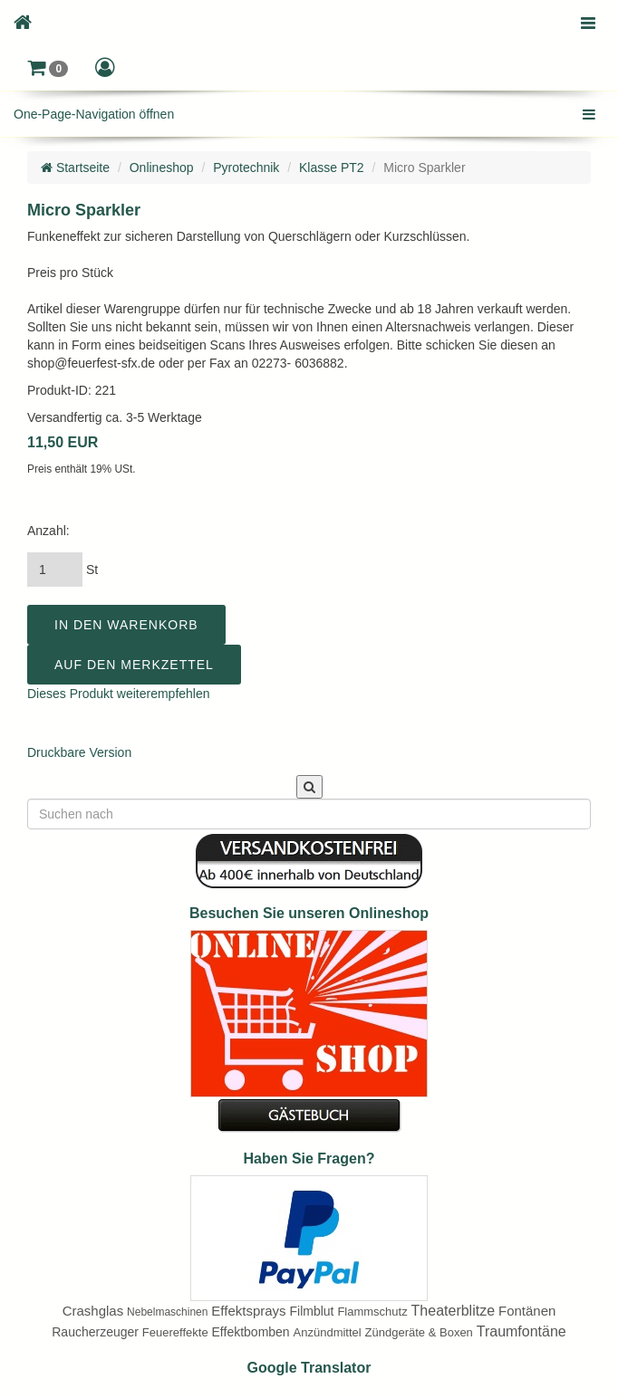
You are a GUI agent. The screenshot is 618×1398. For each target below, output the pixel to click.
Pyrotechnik (246, 167)
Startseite (75, 167)
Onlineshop (162, 167)
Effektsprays (248, 1310)
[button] (48, 68)
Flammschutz (372, 1311)
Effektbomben (251, 1332)
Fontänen (526, 1310)
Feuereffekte (175, 1332)
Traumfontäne (521, 1331)
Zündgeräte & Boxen (419, 1332)
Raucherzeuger (95, 1332)
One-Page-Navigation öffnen (94, 114)
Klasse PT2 (331, 167)
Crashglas (93, 1310)
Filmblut (311, 1311)
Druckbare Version (79, 752)
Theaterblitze (453, 1310)
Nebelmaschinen (167, 1312)
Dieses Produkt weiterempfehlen (118, 693)
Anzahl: (48, 530)
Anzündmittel (328, 1332)
